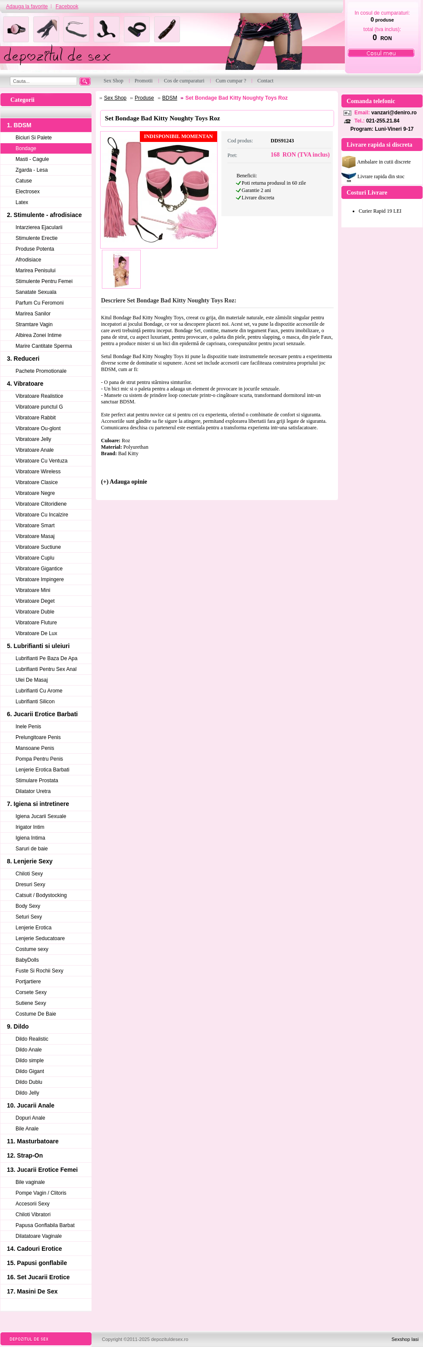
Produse (144, 98)
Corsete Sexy (31, 992)
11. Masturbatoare (33, 1141)
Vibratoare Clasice (37, 482)
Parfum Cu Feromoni (39, 303)
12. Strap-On (25, 1155)
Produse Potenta (35, 249)
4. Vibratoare (25, 383)
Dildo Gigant (30, 1071)
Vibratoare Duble (35, 612)
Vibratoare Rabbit (36, 418)
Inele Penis (28, 727)
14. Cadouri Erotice (34, 1248)
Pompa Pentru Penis (39, 759)
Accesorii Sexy (33, 1204)
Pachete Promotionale (41, 371)
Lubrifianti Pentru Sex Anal (46, 669)
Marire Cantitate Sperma (44, 346)
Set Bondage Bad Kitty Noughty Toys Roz (236, 98)
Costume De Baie (36, 1014)
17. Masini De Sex (32, 1291)
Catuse (24, 181)
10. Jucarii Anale (30, 1105)
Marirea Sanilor (33, 314)
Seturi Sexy (29, 917)
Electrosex (28, 192)
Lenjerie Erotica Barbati (42, 770)
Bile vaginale (30, 1182)
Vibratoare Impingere (40, 579)
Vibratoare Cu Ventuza (42, 461)
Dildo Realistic (32, 1039)
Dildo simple (30, 1060)
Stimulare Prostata (37, 780)
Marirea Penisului (36, 271)
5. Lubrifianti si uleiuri (38, 645)
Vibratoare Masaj (35, 536)
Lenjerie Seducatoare (40, 938)
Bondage (26, 148)
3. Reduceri (23, 358)
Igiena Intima (30, 838)
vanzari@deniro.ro (394, 113)
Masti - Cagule (32, 159)
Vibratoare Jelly (33, 439)
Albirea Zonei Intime (39, 335)
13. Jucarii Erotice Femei (42, 1169)
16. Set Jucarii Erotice (38, 1277)
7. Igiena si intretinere (38, 803)
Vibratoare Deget (35, 601)
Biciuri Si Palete (34, 138)
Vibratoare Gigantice (39, 569)
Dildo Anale (29, 1050)
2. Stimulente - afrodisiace (44, 214)
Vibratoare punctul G (39, 407)
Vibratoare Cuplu (35, 558)
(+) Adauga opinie (124, 481)
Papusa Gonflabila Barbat (45, 1225)
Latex (22, 202)
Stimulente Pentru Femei (44, 281)
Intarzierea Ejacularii (39, 227)
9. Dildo (18, 1026)
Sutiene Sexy (31, 1003)
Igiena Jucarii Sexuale (41, 816)
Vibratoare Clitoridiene (41, 504)
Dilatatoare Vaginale (39, 1236)
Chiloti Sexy (29, 874)
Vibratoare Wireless (38, 472)
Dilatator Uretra (33, 791)
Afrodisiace (28, 260)
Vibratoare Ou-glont (38, 428)
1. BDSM (19, 125)
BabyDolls (27, 960)
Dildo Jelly (27, 1093)
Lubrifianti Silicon (35, 702)
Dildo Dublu (29, 1082)
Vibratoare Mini (33, 590)
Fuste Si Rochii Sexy (39, 971)
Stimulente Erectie (36, 238)
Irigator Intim (30, 827)
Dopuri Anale (30, 1118)
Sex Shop (115, 98)
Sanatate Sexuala (36, 292)
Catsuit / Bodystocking (41, 895)
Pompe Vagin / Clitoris (41, 1193)
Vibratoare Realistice (39, 396)
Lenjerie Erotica (33, 928)
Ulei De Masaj (32, 680)
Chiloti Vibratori (33, 1215)
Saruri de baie (32, 849)
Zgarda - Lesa (32, 170)
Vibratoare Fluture (36, 623)
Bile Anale (27, 1129)
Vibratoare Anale (35, 450)
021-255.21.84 (382, 121)
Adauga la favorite (27, 6)
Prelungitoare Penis (38, 737)
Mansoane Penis (35, 748)
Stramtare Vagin (34, 324)
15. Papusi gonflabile (37, 1262)
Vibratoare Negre (35, 493)
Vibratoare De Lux (36, 633)
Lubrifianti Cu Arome (39, 691)
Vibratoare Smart (35, 525)
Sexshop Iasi (405, 1339)
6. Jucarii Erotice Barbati (42, 714)
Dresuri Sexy (30, 884)
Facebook (67, 6)
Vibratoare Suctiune (38, 547)
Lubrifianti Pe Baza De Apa (46, 658)
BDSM (169, 98)
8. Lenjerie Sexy (30, 861)
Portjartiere (28, 982)
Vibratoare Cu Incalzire (42, 515)
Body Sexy (28, 906)
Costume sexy (32, 949)
